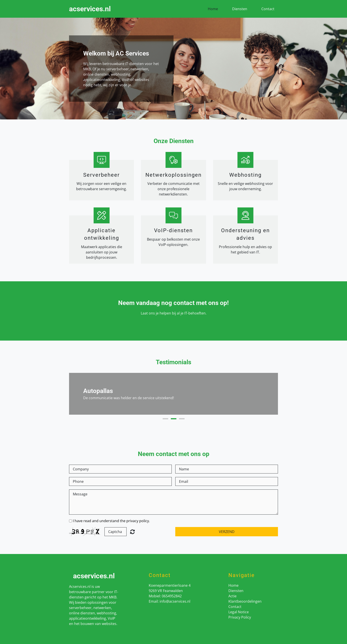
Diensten (239, 8)
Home (213, 8)
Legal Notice (238, 612)
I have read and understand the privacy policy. (111, 520)
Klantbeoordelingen (245, 601)
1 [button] (165, 418)
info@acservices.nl (175, 601)
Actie (232, 596)
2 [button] (173, 418)
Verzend (227, 531)
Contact (267, 8)
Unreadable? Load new (132, 531)
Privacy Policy (239, 617)
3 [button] (182, 418)
